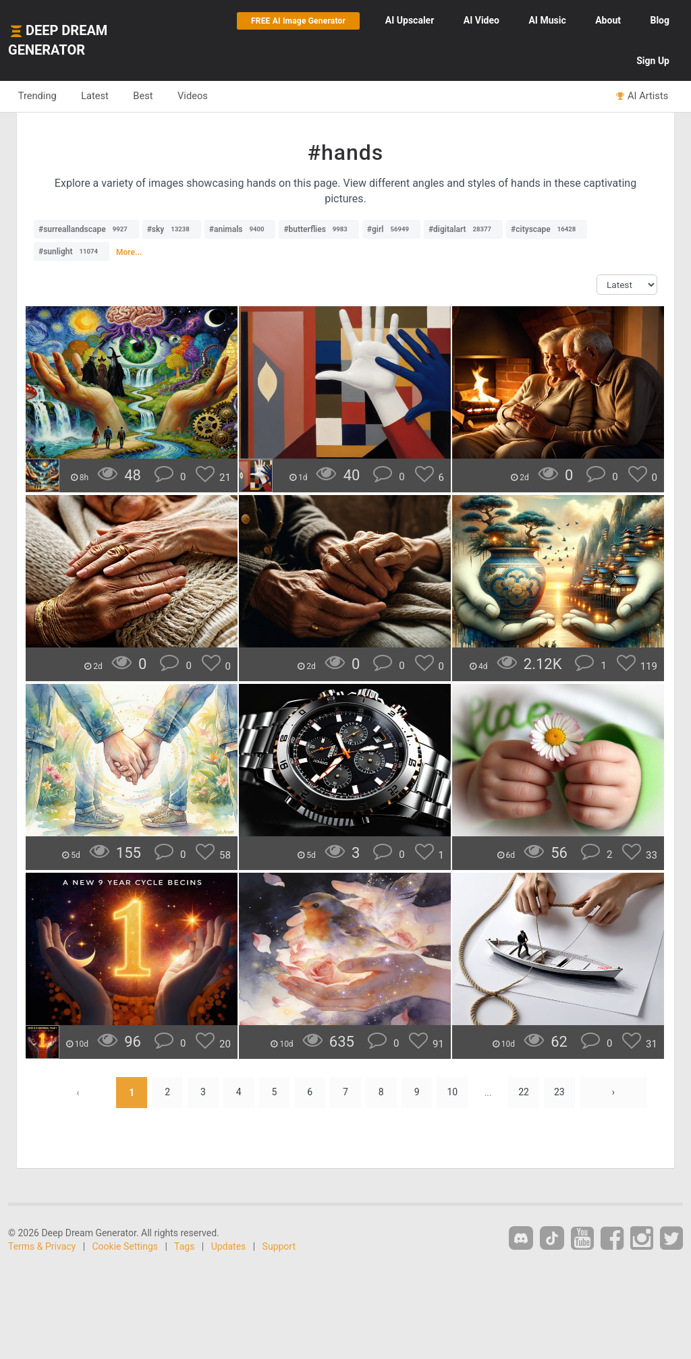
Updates (228, 1246)
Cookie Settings (125, 1246)
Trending (37, 96)
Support (279, 1246)
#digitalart (463, 229)
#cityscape (546, 229)
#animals (240, 229)
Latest (95, 96)
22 (524, 1092)
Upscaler (409, 20)
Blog (659, 20)
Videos (194, 96)
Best (144, 96)
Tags (184, 1246)
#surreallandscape (86, 229)
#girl (391, 229)
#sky (171, 229)
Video (481, 20)
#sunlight (71, 251)
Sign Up (652, 60)
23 (560, 1092)
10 (452, 1092)
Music (546, 20)
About (608, 20)
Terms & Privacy (42, 1246)
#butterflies (318, 229)
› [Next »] (614, 1092)
